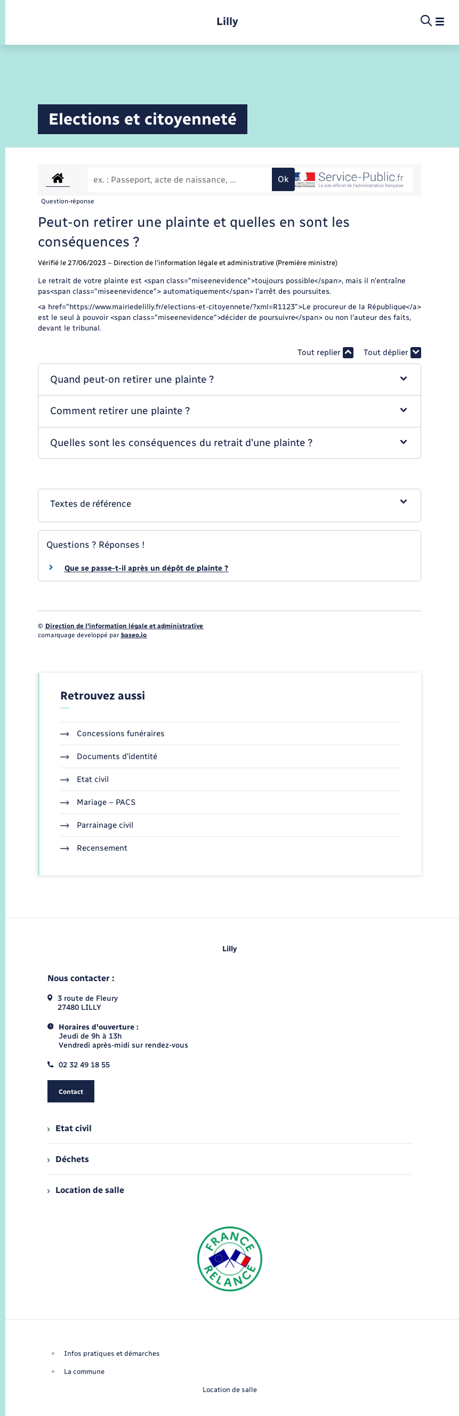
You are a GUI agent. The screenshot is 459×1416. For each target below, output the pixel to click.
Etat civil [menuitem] (69, 1128)
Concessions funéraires (112, 733)
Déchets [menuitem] (68, 1159)
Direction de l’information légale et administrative (124, 626)
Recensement (94, 848)
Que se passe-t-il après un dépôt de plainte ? (146, 568)
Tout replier (325, 352)
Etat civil (84, 779)
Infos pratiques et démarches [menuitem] (112, 1353)
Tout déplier (392, 352)
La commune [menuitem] (84, 1372)
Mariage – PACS (98, 802)
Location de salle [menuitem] (85, 1190)
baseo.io (134, 635)
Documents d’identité (109, 756)
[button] (229, 380)
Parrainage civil (97, 825)
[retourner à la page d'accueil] (227, 21)
